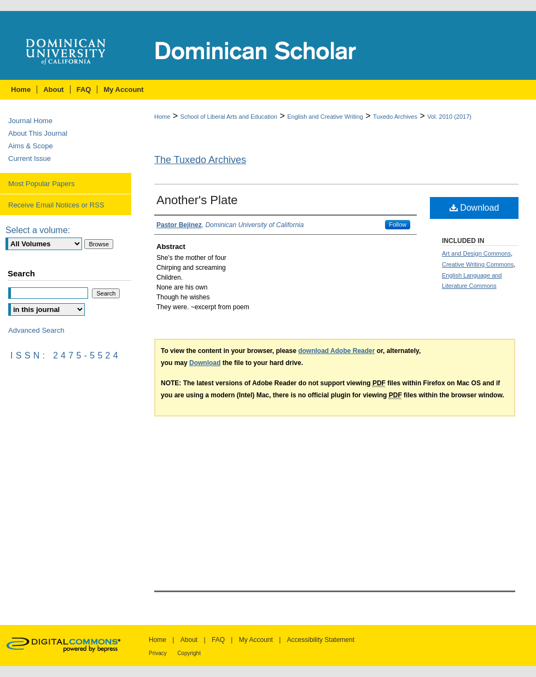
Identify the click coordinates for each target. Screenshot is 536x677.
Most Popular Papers (41, 184)
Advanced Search (36, 330)
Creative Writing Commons (478, 264)
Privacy (158, 653)
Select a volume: (37, 230)
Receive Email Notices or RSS (56, 205)
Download (474, 207)
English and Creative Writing (325, 116)
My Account (256, 640)
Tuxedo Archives (395, 116)
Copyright (189, 653)
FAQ (218, 640)
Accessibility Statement (320, 640)
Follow (397, 224)
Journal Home (30, 121)
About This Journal (37, 133)
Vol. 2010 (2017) (449, 116)
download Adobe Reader (336, 351)
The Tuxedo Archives (200, 159)
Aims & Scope (30, 146)
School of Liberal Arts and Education (228, 116)
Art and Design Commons (476, 253)
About (188, 640)
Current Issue (29, 158)
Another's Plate (197, 200)
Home (162, 116)
